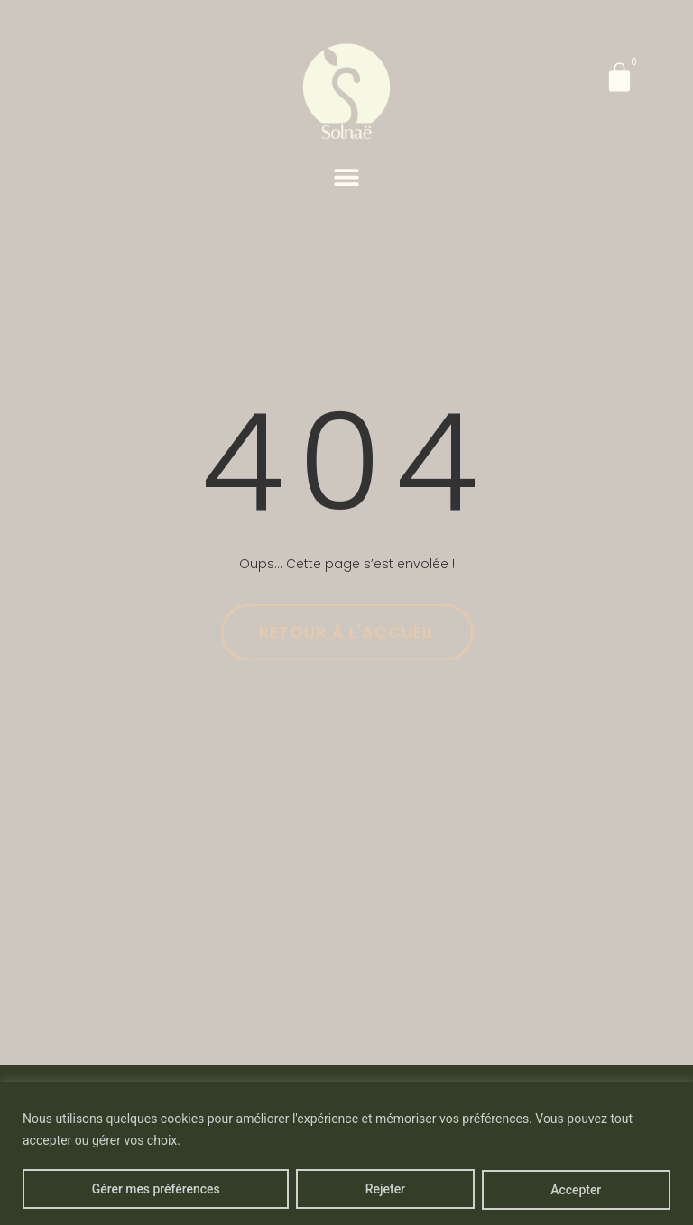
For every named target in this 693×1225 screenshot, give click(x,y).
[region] (346, 1153)
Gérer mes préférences (155, 1190)
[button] (347, 176)
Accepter (575, 1190)
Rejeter (385, 1190)
